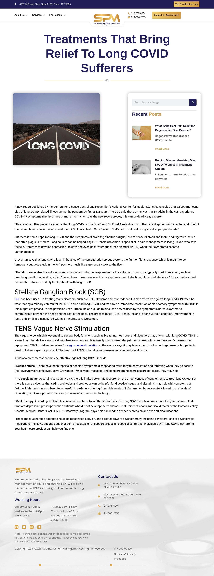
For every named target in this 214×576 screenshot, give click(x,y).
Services (38, 15)
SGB (17, 299)
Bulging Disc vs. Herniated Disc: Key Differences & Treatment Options (175, 164)
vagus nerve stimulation (82, 345)
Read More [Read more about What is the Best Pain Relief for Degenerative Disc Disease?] (162, 149)
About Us (21, 15)
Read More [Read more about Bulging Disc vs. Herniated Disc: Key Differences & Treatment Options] (162, 187)
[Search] (193, 102)
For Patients (57, 15)
